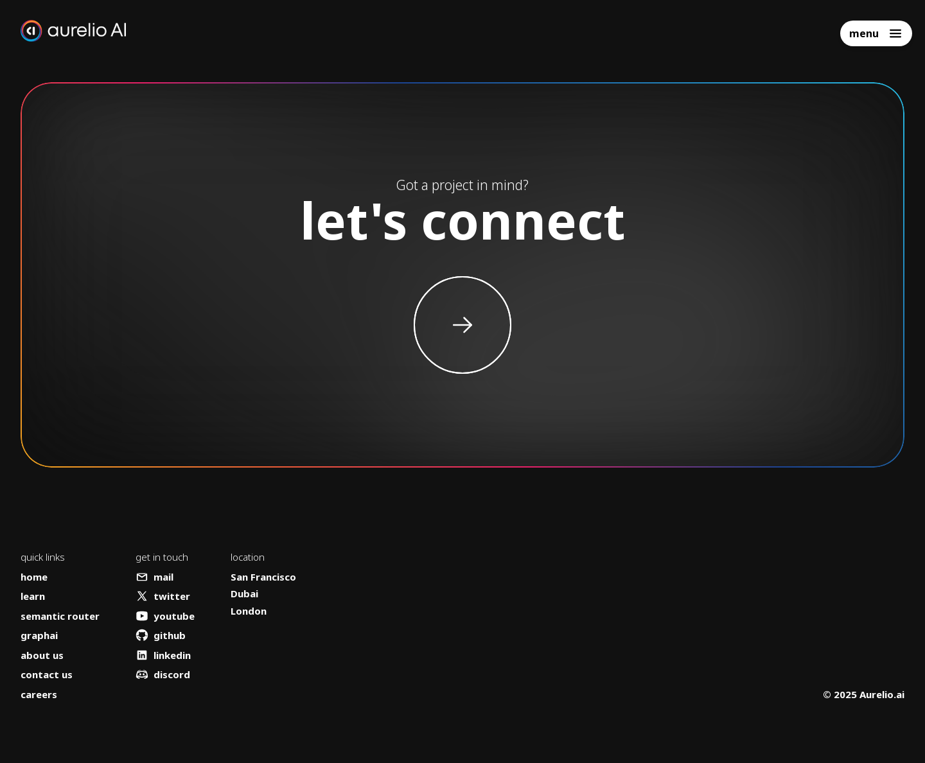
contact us (47, 674)
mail (154, 576)
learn (33, 596)
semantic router (60, 616)
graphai (39, 635)
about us (42, 655)
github (161, 635)
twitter (163, 596)
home (34, 576)
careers (39, 694)
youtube (165, 616)
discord (163, 674)
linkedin (163, 655)
